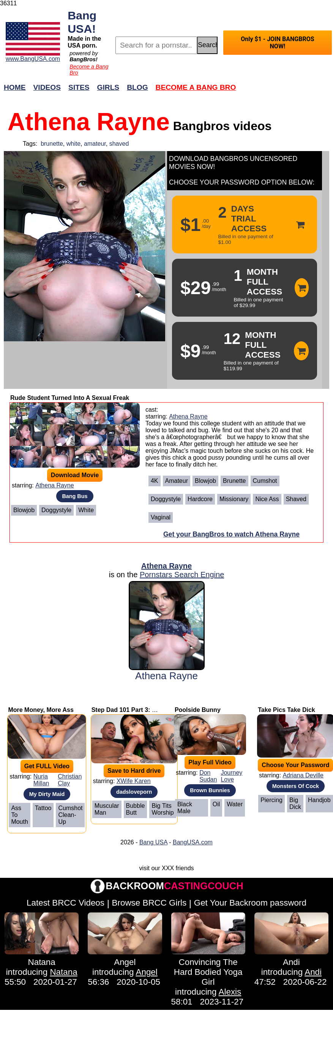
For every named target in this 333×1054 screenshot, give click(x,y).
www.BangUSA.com (33, 59)
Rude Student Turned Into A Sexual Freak (69, 398)
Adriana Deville (303, 775)
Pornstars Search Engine (182, 574)
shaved (119, 143)
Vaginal (160, 517)
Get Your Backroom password (250, 903)
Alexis (230, 992)
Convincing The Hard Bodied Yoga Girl (208, 972)
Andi (291, 962)
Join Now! (286, 91)
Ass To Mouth (19, 815)
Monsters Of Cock (295, 786)
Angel (125, 962)
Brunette (234, 481)
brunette (52, 143)
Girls (108, 87)
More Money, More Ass (40, 710)
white (73, 143)
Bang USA (153, 842)
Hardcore (200, 499)
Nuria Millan (41, 780)
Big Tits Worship (163, 809)
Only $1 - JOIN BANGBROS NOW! (277, 42)
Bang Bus (74, 496)
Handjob (319, 800)
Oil (216, 804)
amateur (95, 143)
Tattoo (43, 808)
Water (235, 804)
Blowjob (24, 510)
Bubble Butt (135, 809)
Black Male (184, 807)
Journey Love (231, 776)
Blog (137, 87)
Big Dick (295, 803)
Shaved (296, 499)
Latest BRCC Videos (65, 903)
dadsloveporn (134, 792)
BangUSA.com (193, 842)
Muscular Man (107, 809)
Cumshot (265, 481)
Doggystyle (56, 510)
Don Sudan (208, 776)
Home (15, 87)
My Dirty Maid (47, 794)
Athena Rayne (54, 485)
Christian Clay (70, 780)
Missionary (233, 499)
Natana (41, 962)
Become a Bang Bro (196, 87)
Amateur (176, 481)
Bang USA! (82, 22)
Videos (47, 87)
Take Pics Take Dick (286, 710)
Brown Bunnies (210, 790)
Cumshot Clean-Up (70, 815)
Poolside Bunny (198, 710)
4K (154, 481)
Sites (78, 87)
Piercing (271, 800)
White (86, 510)
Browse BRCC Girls (149, 903)
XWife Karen (134, 781)
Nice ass (267, 499)
